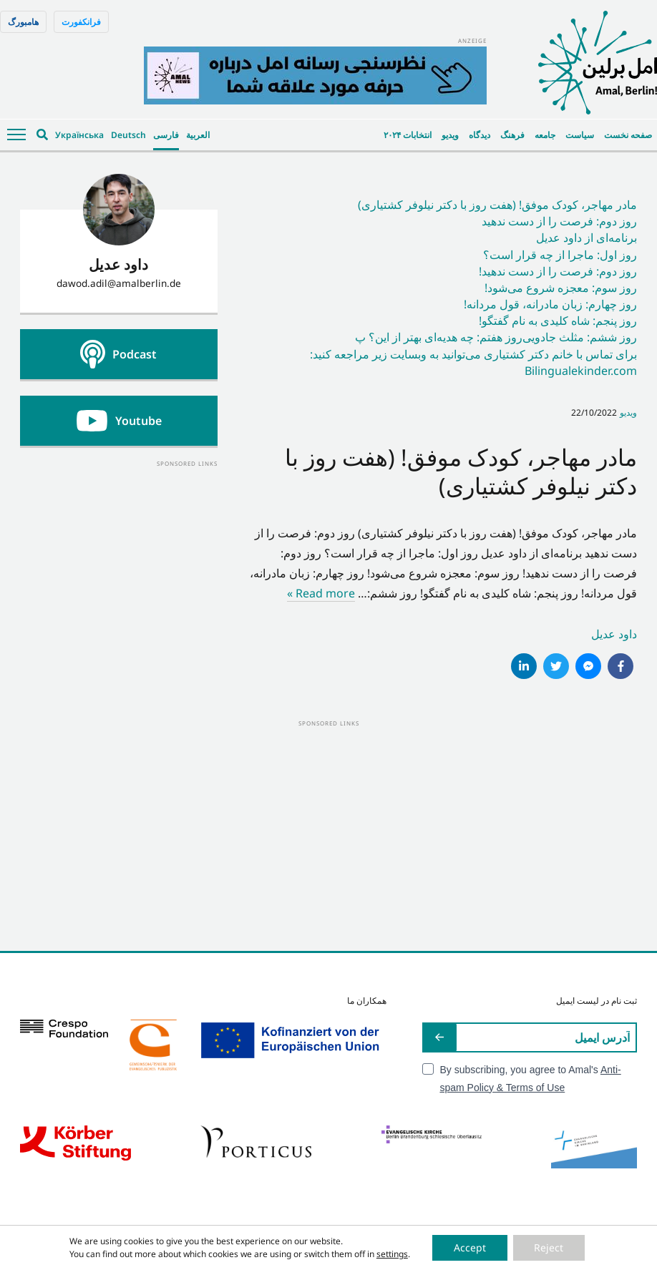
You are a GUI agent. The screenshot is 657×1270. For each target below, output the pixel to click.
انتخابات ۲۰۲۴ (408, 135)
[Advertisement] (119, 558)
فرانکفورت (81, 22)
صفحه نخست (628, 135)
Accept (470, 1247)
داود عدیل (614, 634)
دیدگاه (479, 135)
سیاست (579, 135)
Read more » (321, 593)
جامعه (545, 135)
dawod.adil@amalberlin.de (119, 283)
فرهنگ (512, 135)
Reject (549, 1247)
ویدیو (450, 135)
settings (391, 1254)
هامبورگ (23, 22)
